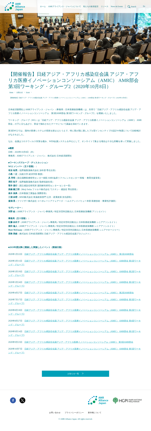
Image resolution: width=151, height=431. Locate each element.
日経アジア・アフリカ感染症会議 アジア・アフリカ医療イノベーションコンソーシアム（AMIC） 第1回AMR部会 (79, 254)
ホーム (43, 6)
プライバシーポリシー (74, 413)
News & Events (117, 6)
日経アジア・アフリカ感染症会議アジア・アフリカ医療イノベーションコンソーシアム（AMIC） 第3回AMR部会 (78, 342)
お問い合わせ (55, 413)
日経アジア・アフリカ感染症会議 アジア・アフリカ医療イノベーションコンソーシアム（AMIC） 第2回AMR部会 (79, 293)
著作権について (94, 413)
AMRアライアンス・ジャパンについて (64, 6)
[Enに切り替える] (142, 6)
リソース (104, 6)
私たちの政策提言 (91, 6)
